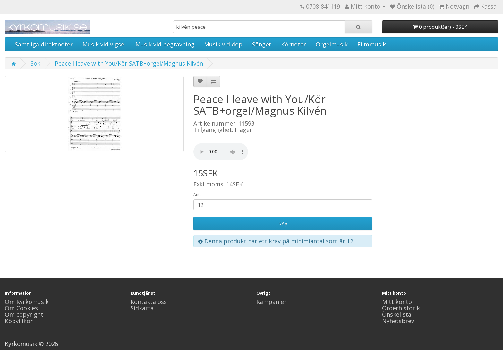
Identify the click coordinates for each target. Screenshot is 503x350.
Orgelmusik (332, 44)
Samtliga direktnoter (44, 44)
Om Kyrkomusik (27, 301)
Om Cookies (21, 308)
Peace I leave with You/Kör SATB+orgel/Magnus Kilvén (129, 63)
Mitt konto (397, 301)
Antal (198, 194)
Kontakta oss (149, 301)
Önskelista (396, 314)
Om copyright (24, 314)
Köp (282, 223)
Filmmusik (371, 44)
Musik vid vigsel (104, 44)
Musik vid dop (223, 44)
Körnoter (293, 44)
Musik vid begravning (164, 44)
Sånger (261, 44)
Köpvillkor (19, 321)
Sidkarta (142, 308)
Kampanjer (271, 301)
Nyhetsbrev (398, 321)
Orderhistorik (401, 308)
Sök (35, 63)
